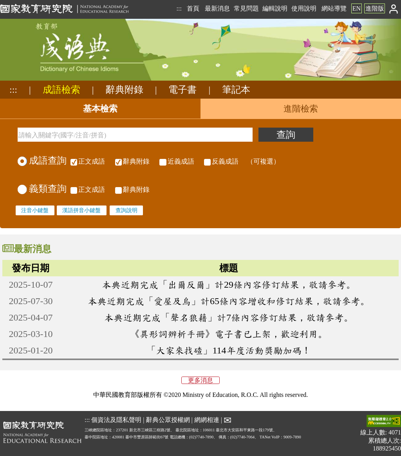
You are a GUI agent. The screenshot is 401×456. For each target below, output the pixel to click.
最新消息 (217, 8)
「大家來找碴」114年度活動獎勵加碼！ (228, 350)
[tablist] (200, 109)
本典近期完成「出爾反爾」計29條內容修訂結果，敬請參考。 (229, 284)
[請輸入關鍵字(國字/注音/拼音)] (135, 135)
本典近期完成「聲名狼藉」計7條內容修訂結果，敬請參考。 (228, 317)
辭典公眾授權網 (168, 419)
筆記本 (236, 90)
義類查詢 (42, 189)
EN (356, 8)
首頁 (193, 8)
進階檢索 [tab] (301, 109)
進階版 (374, 8)
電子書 (182, 90)
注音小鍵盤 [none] (35, 210)
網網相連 (206, 419)
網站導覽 (334, 8)
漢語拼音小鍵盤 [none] (81, 210)
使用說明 (303, 8)
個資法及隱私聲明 (116, 419)
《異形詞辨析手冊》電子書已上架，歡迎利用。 (228, 334)
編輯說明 (274, 8)
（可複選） (174, 161)
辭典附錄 (124, 90)
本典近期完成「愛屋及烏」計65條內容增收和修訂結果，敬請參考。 (229, 301)
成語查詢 (42, 160)
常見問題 (246, 8)
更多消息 (200, 380)
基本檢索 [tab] (100, 109)
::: (178, 8)
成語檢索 (61, 90)
